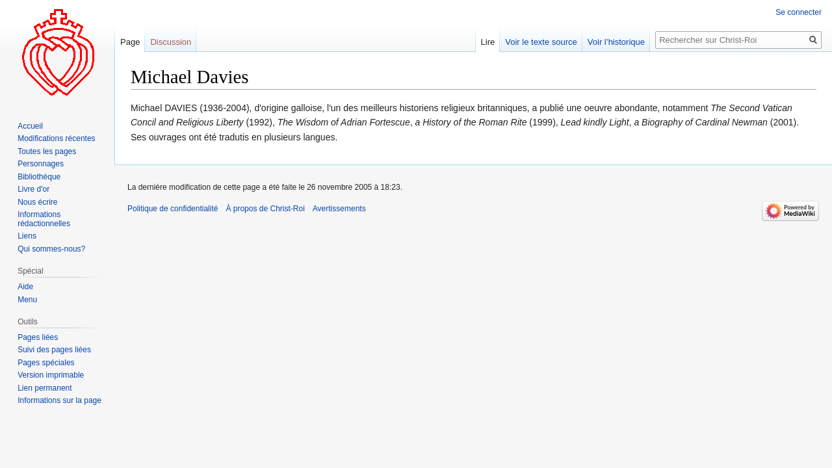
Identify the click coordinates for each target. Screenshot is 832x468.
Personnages (41, 163)
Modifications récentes (56, 138)
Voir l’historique (616, 42)
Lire (488, 42)
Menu (27, 299)
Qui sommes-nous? (51, 249)
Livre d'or (33, 189)
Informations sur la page (59, 400)
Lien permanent (45, 388)
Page (130, 42)
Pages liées (38, 337)
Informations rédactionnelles (44, 219)
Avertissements (339, 208)
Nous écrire (37, 202)
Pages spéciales (46, 362)
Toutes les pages (47, 151)
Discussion (170, 42)
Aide (25, 286)
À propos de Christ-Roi (265, 208)
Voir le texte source (541, 42)
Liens (27, 235)
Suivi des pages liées (54, 349)
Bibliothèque (39, 176)
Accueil (30, 126)
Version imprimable (51, 375)
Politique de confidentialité (172, 208)
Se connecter (798, 12)
